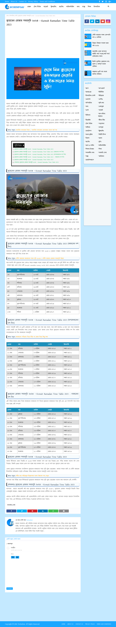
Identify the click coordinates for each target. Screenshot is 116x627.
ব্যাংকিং (88, 142)
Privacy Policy (33, 1)
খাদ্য (87, 106)
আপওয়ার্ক (101, 88)
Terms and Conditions (47, 1)
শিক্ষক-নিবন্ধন (90, 149)
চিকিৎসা (88, 115)
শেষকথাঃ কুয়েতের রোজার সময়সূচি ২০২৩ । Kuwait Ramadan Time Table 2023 (36, 162)
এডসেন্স (88, 99)
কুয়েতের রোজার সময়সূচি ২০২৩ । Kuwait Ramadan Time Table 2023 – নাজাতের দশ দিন (39, 157)
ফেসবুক (101, 127)
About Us (14, 1)
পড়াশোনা (101, 123)
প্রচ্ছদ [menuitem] (29, 6)
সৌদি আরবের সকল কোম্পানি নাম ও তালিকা (101, 36)
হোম (7, 16)
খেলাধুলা (101, 106)
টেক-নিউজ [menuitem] (37, 6)
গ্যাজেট (101, 110)
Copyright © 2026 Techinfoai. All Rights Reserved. (22, 624)
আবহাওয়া (88, 92)
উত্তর (13, 557)
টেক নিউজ (89, 123)
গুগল (87, 110)
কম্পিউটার (89, 103)
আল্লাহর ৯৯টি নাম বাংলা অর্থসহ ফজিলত (99, 73)
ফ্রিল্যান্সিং (101, 131)
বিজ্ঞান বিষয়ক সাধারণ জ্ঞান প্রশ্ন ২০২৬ (100, 44)
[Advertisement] (43, 40)
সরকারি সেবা (103, 152)
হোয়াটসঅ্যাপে (90, 160)
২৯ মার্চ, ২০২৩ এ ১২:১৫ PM (16, 550)
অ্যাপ (87, 88)
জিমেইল (88, 120)
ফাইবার (88, 127)
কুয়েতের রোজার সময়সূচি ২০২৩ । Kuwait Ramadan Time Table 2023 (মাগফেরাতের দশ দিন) (40, 154)
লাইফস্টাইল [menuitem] (70, 6)
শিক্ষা (100, 149)
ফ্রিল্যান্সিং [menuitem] (53, 6)
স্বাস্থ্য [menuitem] (83, 6)
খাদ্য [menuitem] (78, 6)
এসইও (101, 99)
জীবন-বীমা (102, 120)
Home (7, 1)
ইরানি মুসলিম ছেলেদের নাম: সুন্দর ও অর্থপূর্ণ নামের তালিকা (101, 64)
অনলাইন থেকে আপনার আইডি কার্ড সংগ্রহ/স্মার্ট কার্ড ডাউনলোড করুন (100, 53)
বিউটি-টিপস (102, 134)
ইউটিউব (101, 92)
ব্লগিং (100, 142)
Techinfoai (29, 520)
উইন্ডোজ (101, 95)
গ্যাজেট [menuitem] (46, 6)
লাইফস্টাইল (102, 145)
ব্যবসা (100, 138)
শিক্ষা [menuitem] (89, 6)
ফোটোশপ (88, 131)
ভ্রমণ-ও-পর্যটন (90, 145)
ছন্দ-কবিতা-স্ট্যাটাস (102, 115)
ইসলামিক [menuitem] (97, 6)
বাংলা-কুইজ (89, 134)
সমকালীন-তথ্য (90, 152)
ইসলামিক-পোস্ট (13, 16)
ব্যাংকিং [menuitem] (61, 6)
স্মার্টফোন (101, 156)
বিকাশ (87, 138)
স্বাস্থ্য (87, 156)
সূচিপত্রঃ (18, 145)
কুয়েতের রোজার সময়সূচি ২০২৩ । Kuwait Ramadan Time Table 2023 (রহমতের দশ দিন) (39, 152)
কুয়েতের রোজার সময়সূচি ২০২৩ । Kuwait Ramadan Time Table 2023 (33, 149)
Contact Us (22, 1)
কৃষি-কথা (101, 103)
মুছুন (17, 557)
